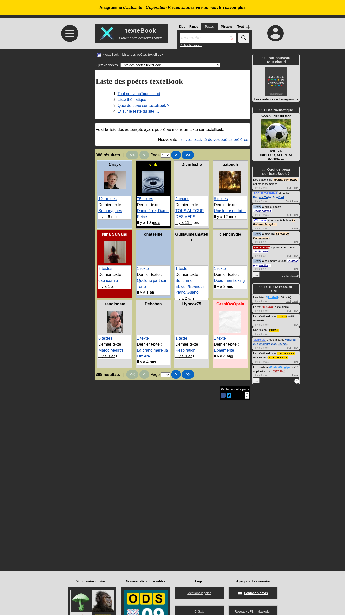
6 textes (105, 338)
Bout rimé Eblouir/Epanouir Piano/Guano (190, 286)
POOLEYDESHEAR (266, 193)
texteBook (112, 54)
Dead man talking (229, 280)
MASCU (268, 306)
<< (132, 154)
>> (188, 154)
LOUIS (282, 316)
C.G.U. (199, 611)
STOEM (279, 370)
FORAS (273, 329)
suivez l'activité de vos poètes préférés (214, 139)
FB (252, 611)
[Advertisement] (69, 90)
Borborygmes (110, 210)
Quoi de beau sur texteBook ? (143, 105)
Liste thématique (132, 100)
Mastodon (264, 611)
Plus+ (295, 187)
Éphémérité (224, 350)
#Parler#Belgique (280, 366)
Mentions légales (199, 593)
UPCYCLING (286, 353)
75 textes (145, 199)
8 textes (221, 199)
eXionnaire (260, 220)
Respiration (185, 350)
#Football (272, 297)
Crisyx (257, 206)
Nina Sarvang (262, 247)
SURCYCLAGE (278, 356)
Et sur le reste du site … (138, 111)
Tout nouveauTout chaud (139, 94)
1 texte (143, 268)
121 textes (107, 199)
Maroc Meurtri (110, 350)
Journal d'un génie (285, 179)
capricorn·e (108, 280)
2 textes (182, 199)
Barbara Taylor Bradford (268, 197)
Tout (288, 187)
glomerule (259, 339)
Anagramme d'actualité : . (172, 7)
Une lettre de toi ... (230, 210)
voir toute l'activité (290, 276)
